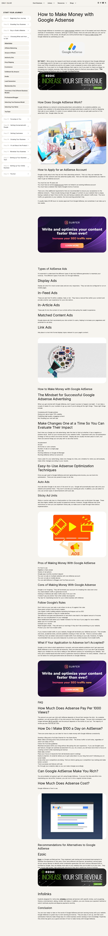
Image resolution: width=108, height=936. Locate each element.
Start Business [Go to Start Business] (39, 3)
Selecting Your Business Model (15, 102)
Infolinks (63, 899)
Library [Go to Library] (51, 3)
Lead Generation (10, 81)
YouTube (7, 111)
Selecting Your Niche (11, 107)
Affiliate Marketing (11, 48)
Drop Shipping (9, 62)
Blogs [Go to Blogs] (73, 3)
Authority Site (9, 57)
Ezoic (46, 63)
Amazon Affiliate (10, 53)
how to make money (91, 35)
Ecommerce (8, 67)
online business (70, 30)
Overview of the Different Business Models (16, 92)
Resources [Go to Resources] (62, 3)
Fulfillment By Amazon (12, 72)
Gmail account (59, 185)
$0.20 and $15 (53, 721)
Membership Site (10, 86)
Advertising (8, 43)
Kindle (7, 76)
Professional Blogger (11, 97)
